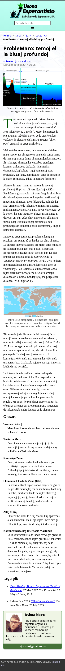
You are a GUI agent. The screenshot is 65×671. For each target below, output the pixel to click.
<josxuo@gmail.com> (33, 646)
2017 (28, 35)
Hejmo (7, 35)
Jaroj (18, 35)
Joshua (23, 61)
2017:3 (41, 35)
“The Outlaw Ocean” (43, 601)
